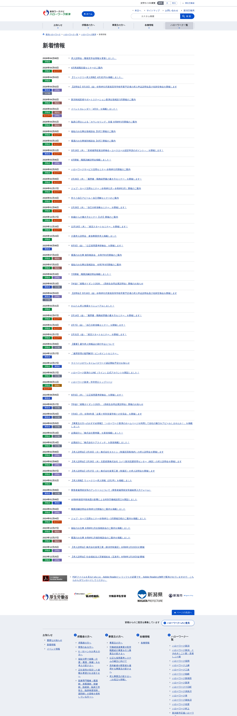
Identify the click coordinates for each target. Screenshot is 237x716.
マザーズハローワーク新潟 (183, 679)
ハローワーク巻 (179, 652)
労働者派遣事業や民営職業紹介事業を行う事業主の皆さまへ (120, 610)
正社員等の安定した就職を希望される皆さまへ (89, 633)
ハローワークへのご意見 (178, 585)
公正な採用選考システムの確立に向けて (120, 620)
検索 (188, 16)
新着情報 (51, 607)
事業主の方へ (117, 597)
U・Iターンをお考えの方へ (89, 613)
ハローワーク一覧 (182, 597)
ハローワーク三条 (180, 626)
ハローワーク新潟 (180, 603)
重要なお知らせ (54, 603)
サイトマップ (153, 10)
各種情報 (146, 597)
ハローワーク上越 (180, 622)
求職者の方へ (85, 597)
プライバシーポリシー (70, 693)
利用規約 (90, 693)
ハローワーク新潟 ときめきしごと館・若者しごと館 (183, 610)
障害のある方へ (85, 607)
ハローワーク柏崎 (180, 631)
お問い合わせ (171, 10)
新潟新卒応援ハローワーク (183, 671)
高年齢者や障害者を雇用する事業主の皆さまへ (120, 628)
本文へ (138, 10)
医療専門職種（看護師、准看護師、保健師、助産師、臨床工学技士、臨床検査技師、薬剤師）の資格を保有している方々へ (89, 649)
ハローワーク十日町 (182, 644)
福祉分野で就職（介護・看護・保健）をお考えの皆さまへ (89, 622)
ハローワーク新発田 (182, 635)
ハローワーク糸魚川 (182, 648)
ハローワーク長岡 (180, 618)
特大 (174, 3)
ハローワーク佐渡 (180, 661)
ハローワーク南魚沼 (182, 657)
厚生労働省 (189, 3)
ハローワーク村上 (180, 665)
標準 (160, 3)
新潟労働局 (189, 10)
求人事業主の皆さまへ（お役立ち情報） (120, 638)
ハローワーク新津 (180, 639)
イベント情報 (53, 611)
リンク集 (49, 693)
